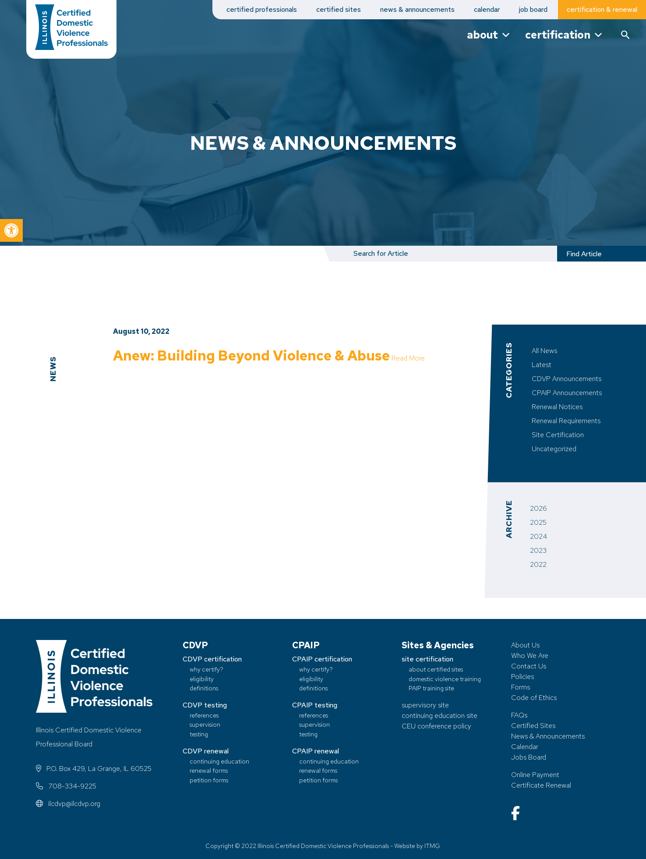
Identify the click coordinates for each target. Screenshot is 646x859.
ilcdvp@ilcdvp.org (68, 803)
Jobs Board (528, 757)
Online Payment (535, 774)
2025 (538, 522)
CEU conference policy (436, 726)
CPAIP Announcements (567, 392)
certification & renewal (602, 9)
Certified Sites (533, 725)
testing (199, 734)
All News (544, 350)
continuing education (219, 761)
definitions (204, 688)
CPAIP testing (314, 705)
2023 (538, 550)
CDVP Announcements (566, 378)
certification (564, 35)
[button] (11, 230)
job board (533, 9)
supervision (205, 724)
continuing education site (439, 715)
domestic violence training (445, 679)
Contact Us (528, 666)
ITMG (432, 846)
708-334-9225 (66, 786)
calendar (487, 9)
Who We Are (529, 655)
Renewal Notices (557, 406)
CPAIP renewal (315, 751)
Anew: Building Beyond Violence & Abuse (252, 355)
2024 (538, 536)
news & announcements (417, 9)
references (204, 715)
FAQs (519, 715)
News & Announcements (548, 736)
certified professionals (261, 9)
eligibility (202, 679)
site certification (427, 659)
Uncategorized (554, 448)
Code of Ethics (534, 697)
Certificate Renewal (541, 785)
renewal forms (209, 770)
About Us (525, 645)
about (489, 35)
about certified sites (436, 669)
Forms (520, 687)
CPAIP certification (322, 659)
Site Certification (558, 434)
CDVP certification (212, 659)
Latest (541, 364)
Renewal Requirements (566, 420)
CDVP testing (205, 705)
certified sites (338, 9)
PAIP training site (431, 688)
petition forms (209, 780)
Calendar (524, 746)
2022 (538, 564)
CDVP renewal (206, 751)
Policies (522, 676)
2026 (538, 508)
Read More (129, 372)
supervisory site (425, 705)
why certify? (206, 669)
